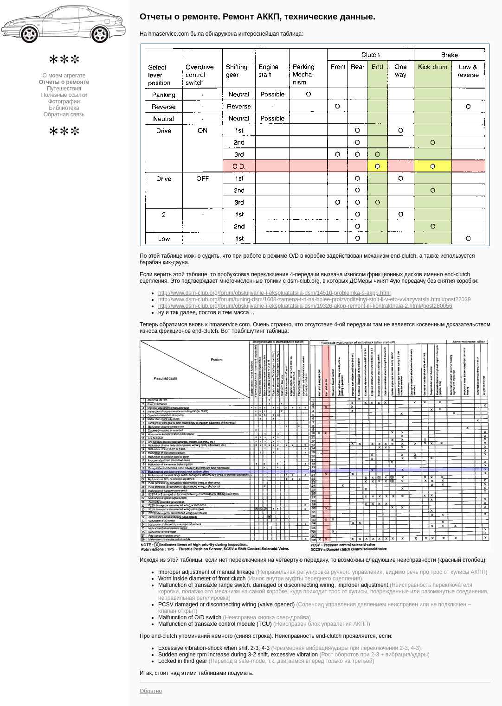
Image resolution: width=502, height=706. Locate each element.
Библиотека (64, 108)
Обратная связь (64, 114)
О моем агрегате (64, 75)
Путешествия (64, 88)
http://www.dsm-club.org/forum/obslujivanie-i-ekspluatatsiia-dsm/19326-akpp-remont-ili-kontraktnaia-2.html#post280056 (305, 306)
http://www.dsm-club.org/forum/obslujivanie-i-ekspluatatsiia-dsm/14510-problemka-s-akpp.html (274, 293)
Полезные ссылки (64, 95)
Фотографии (64, 101)
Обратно (151, 691)
